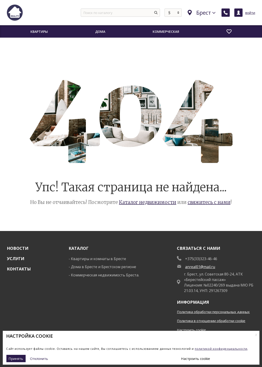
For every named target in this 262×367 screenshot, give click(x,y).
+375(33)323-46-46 (201, 258)
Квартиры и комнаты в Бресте (98, 258)
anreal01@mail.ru (200, 266)
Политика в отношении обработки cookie (211, 320)
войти (250, 12)
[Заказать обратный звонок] (225, 12)
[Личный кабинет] (238, 12)
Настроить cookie (191, 330)
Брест (202, 12)
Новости (17, 248)
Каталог (79, 248)
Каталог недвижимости (147, 202)
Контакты (19, 269)
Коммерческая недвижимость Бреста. (105, 275)
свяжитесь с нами (209, 202)
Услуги (15, 258)
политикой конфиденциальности (221, 349)
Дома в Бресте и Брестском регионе (103, 266)
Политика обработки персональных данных (213, 311)
